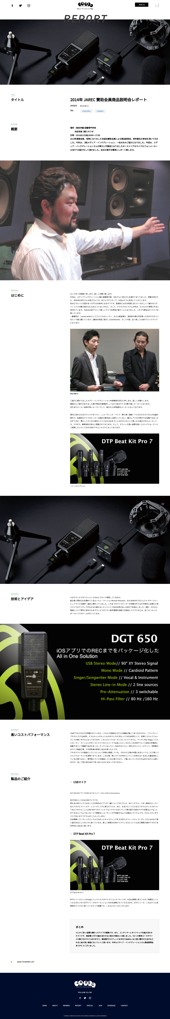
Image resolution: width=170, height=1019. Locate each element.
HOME (44, 1005)
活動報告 (100, 111)
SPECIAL (90, 1005)
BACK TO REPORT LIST (22, 962)
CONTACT (124, 1005)
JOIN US (142, 5)
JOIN (100, 1005)
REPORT (78, 1005)
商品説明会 (87, 111)
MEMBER (66, 1005)
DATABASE (111, 1005)
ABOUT (55, 1005)
